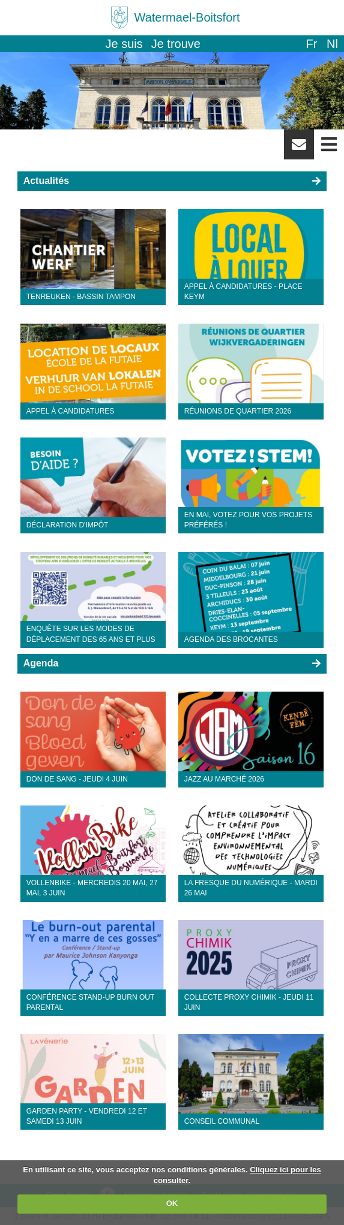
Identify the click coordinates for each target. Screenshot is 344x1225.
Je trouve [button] (176, 43)
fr (311, 43)
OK (172, 1203)
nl (332, 43)
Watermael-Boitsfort (187, 17)
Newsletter (299, 148)
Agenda (41, 663)
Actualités (46, 181)
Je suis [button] (124, 43)
